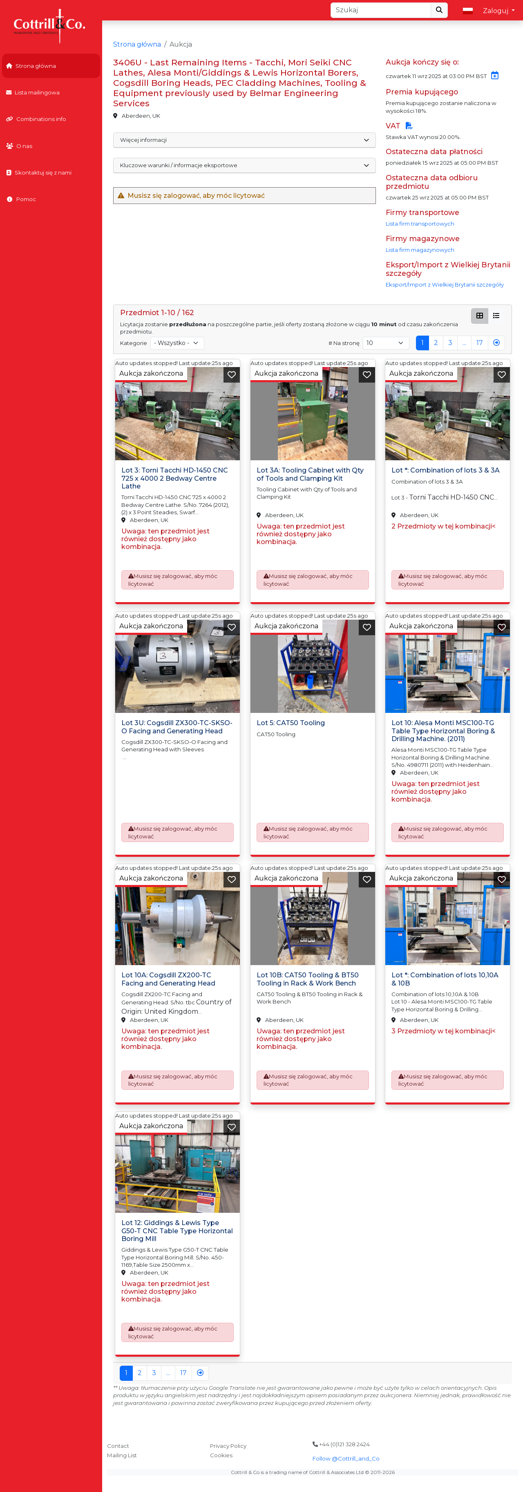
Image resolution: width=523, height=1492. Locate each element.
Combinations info (36, 119)
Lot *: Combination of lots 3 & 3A (445, 471)
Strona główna (31, 66)
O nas (19, 146)
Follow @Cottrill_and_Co (346, 1458)
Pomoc (21, 199)
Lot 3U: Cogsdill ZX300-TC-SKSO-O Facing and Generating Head (176, 727)
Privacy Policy (228, 1446)
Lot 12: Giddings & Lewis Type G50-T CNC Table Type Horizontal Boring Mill (177, 1230)
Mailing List (122, 1455)
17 (479, 343)
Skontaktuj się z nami (39, 172)
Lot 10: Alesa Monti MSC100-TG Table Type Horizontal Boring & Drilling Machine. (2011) (443, 730)
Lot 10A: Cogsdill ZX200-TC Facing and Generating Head (168, 979)
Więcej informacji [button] (244, 140)
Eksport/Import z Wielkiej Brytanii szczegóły (445, 284)
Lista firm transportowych (420, 223)
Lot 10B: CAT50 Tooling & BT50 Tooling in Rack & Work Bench (308, 979)
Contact (118, 1446)
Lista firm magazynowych (420, 249)
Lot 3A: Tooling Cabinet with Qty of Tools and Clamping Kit (310, 474)
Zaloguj (496, 11)
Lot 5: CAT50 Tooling (291, 723)
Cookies (221, 1455)
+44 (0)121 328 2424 (341, 1444)
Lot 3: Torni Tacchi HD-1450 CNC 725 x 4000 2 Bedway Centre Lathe (174, 478)
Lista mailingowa (33, 92)
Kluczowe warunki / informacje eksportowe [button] (244, 165)
